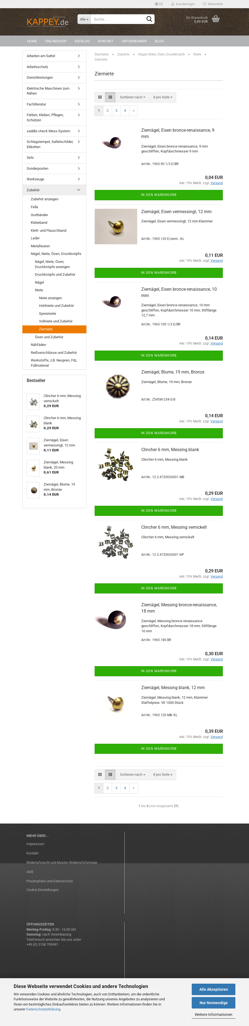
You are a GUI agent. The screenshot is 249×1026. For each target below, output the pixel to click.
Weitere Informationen (213, 1014)
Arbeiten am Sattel (41, 56)
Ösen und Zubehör (49, 337)
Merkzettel (213, 4)
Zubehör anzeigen (44, 199)
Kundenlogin (183, 4)
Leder (35, 238)
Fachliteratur (36, 104)
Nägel (39, 282)
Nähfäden (38, 345)
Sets (30, 157)
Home (32, 41)
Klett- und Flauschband (48, 230)
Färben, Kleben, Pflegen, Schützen (45, 117)
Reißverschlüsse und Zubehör (54, 353)
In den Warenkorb (158, 195)
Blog (159, 41)
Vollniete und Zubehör (56, 321)
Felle (34, 207)
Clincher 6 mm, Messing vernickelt (174, 527)
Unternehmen (134, 41)
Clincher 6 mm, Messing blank (170, 449)
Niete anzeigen (50, 298)
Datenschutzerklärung (43, 1009)
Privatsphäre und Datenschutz (49, 881)
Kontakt (105, 41)
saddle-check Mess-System (48, 131)
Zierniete (46, 329)
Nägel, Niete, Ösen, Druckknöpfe (56, 254)
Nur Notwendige (214, 1003)
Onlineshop (56, 41)
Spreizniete (47, 313)
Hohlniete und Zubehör (56, 306)
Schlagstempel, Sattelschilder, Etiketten (50, 144)
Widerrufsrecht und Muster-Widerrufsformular (61, 862)
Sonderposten (37, 168)
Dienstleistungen (40, 77)
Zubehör (33, 190)
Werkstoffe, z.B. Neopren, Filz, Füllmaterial (54, 363)
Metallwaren (40, 246)
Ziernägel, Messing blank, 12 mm (173, 687)
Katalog (82, 41)
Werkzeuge (35, 179)
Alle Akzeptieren (213, 989)
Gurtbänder (39, 215)
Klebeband (39, 223)
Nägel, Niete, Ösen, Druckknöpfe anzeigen (52, 264)
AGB (29, 872)
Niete (39, 290)
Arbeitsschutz (37, 67)
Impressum (35, 844)
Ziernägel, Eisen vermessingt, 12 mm (176, 211)
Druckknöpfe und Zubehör (55, 274)
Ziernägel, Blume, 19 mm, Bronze (172, 372)
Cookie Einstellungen (42, 890)
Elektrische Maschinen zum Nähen (48, 91)
